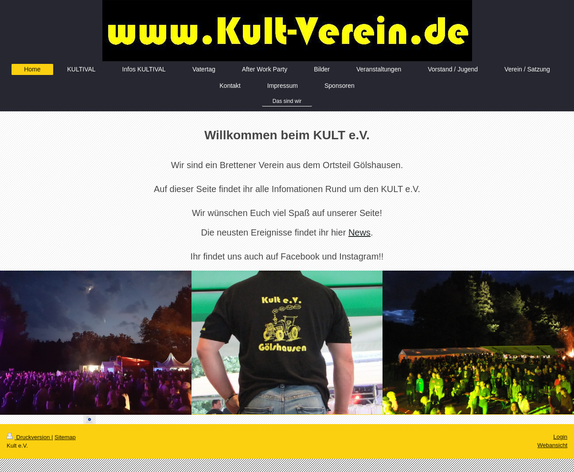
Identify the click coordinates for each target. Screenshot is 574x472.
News (359, 232)
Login (560, 436)
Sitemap (65, 437)
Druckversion (29, 437)
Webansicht (552, 445)
